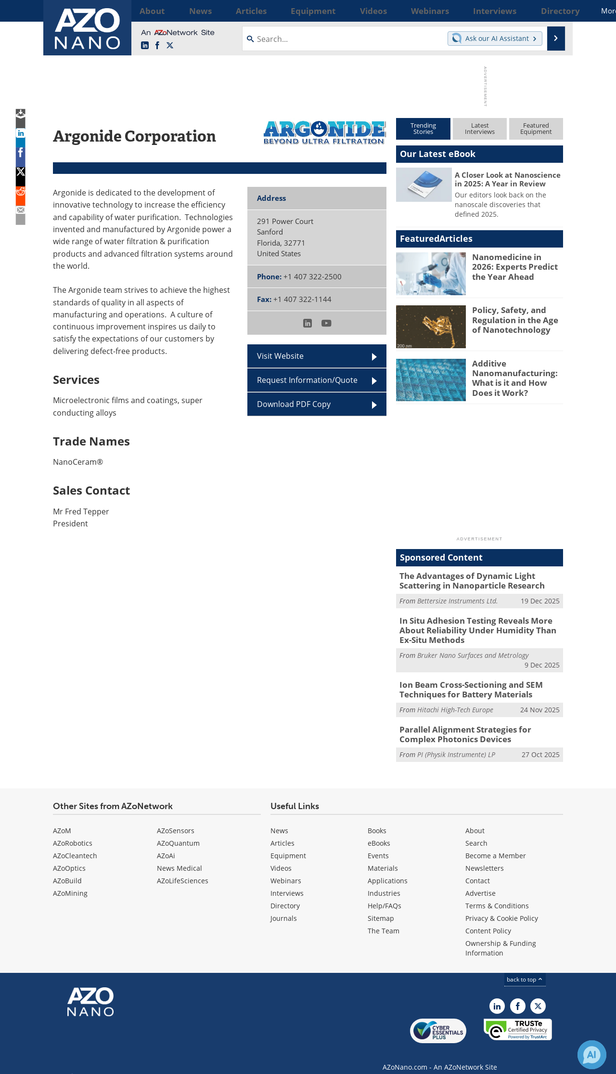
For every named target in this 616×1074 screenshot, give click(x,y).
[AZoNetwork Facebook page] (157, 45)
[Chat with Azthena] (592, 1054)
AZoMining (70, 883)
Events (378, 845)
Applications (388, 870)
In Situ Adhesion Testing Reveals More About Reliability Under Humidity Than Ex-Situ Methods (480, 626)
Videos (281, 858)
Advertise (480, 883)
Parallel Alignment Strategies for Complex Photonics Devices (475, 725)
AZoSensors (175, 820)
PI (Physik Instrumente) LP (456, 744)
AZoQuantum (178, 833)
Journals (283, 908)
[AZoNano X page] (170, 45)
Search (476, 833)
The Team (383, 920)
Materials (383, 858)
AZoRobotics (72, 833)
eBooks (379, 833)
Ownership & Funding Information (500, 938)
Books (377, 820)
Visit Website (280, 356)
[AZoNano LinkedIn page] (145, 45)
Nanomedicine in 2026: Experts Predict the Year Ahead (516, 265)
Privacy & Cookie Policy (501, 908)
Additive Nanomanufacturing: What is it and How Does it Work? (516, 376)
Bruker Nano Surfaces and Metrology (472, 649)
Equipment (288, 845)
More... (550, 10)
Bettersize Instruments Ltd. (457, 598)
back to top (525, 969)
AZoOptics (69, 858)
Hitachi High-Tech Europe (455, 702)
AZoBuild (67, 870)
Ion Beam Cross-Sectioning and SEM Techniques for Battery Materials (463, 683)
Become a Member (495, 845)
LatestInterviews (480, 128)
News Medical (179, 858)
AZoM (62, 820)
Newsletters (484, 858)
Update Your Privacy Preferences (125, 1061)
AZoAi (166, 845)
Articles (282, 833)
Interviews (287, 883)
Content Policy (488, 920)
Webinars (285, 870)
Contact (477, 870)
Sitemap (381, 908)
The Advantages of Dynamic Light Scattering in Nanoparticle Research (479, 580)
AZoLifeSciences (182, 870)
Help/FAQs (384, 895)
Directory (285, 895)
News (279, 820)
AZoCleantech (75, 845)
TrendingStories (423, 128)
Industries (384, 883)
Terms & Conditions (497, 895)
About (475, 820)
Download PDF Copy (294, 404)
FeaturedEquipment (536, 128)
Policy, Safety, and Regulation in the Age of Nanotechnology (515, 318)
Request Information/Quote (307, 380)
